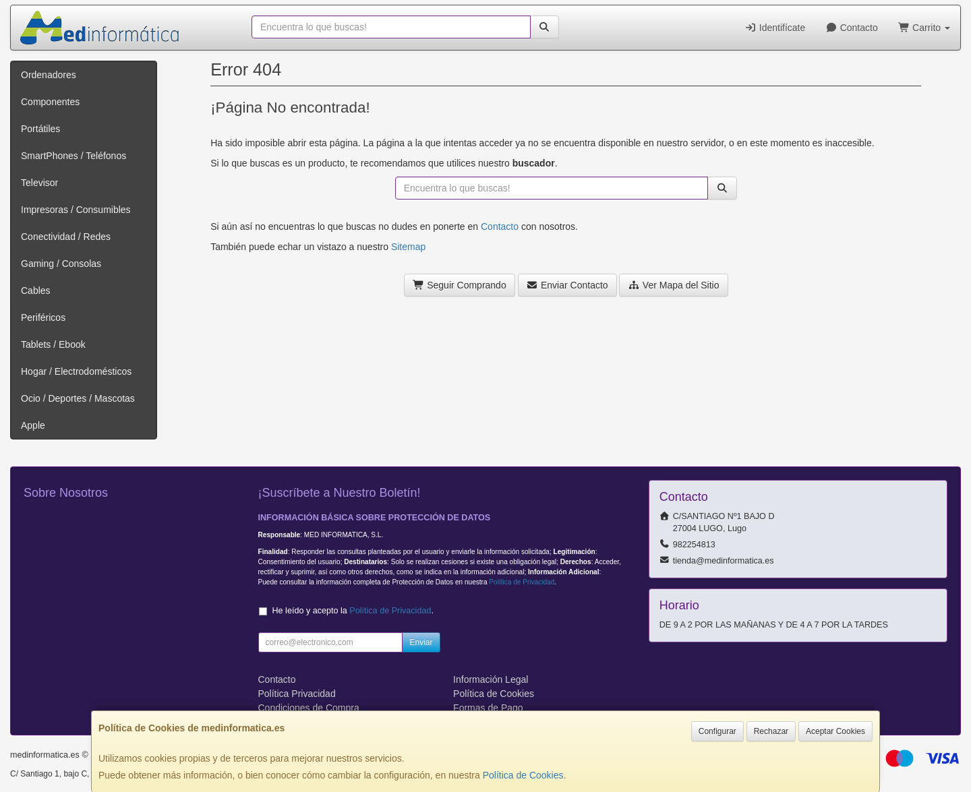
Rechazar (771, 731)
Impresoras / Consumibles (76, 209)
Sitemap (408, 246)
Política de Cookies (523, 775)
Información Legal (490, 679)
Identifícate (774, 27)
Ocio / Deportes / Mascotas (78, 398)
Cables (36, 290)
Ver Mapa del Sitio (673, 285)
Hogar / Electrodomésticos (76, 371)
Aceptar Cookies (835, 731)
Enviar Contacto (567, 285)
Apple (33, 425)
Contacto (851, 27)
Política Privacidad (297, 693)
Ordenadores (48, 74)
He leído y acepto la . (353, 610)
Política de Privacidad (521, 582)
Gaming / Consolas (61, 263)
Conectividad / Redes (66, 236)
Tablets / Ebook (53, 344)
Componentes (50, 101)
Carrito (924, 27)
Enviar (420, 642)
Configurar (717, 731)
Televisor (39, 182)
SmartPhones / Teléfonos (73, 155)
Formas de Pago (488, 707)
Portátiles (40, 128)
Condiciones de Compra (308, 707)
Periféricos (43, 317)
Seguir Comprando (459, 285)
